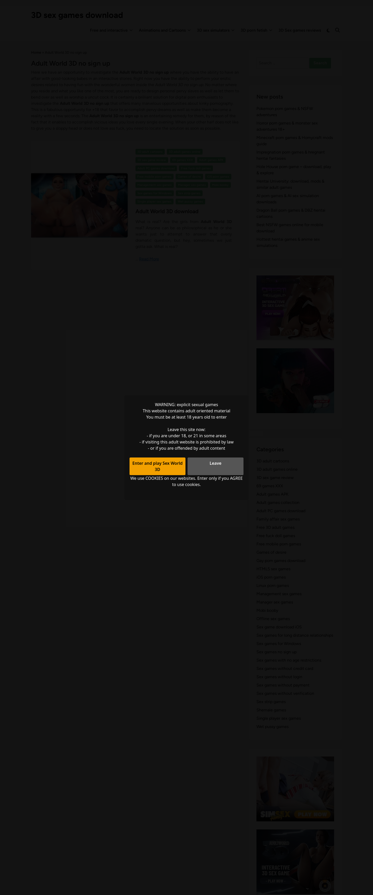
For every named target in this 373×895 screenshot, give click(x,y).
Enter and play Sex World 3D (157, 466)
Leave (215, 463)
